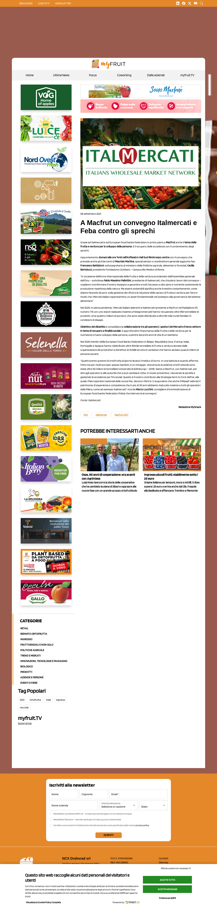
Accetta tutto (167, 879)
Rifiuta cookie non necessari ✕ (176, 868)
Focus (93, 75)
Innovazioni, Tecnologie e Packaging (43, 661)
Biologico (26, 666)
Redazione (26, 3)
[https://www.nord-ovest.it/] (46, 161)
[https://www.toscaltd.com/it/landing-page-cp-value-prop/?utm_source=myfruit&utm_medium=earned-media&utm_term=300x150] (46, 533)
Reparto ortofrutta (33, 633)
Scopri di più (25, 723)
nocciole (24, 707)
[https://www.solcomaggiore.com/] (46, 192)
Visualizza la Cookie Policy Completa (43, 902)
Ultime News (61, 75)
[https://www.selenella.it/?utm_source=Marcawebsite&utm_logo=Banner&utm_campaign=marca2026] (46, 347)
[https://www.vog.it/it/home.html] (46, 100)
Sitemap (163, 862)
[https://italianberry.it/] (46, 471)
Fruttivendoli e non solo (36, 644)
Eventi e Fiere (28, 682)
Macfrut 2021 (121, 414)
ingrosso (60, 699)
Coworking (124, 75)
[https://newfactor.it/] (46, 378)
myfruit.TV (187, 75)
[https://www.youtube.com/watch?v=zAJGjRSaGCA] (46, 564)
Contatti (163, 858)
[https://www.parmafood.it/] (46, 440)
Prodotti (26, 671)
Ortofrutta (35, 699)
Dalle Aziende (156, 75)
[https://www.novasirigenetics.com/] (46, 254)
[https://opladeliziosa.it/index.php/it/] (46, 502)
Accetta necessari (167, 889)
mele (48, 699)
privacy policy (142, 825)
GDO (22, 699)
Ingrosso (26, 639)
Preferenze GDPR (167, 898)
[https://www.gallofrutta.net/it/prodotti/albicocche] (46, 595)
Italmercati (101, 414)
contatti (44, 3)
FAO (86, 414)
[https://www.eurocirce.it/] (46, 223)
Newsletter (63, 3)
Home (30, 75)
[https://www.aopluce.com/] (46, 131)
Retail (24, 628)
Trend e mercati (30, 655)
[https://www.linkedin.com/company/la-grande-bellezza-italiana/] (46, 316)
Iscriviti (109, 835)
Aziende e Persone (31, 677)
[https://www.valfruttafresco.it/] (46, 285)
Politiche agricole (32, 650)
